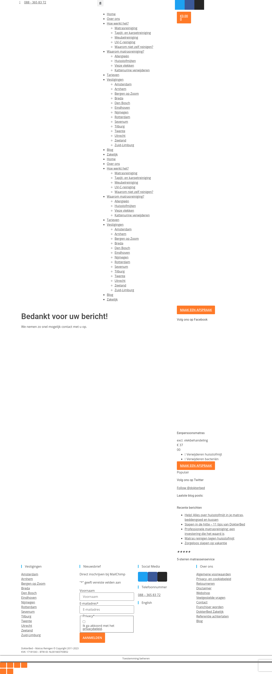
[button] (100, 3)
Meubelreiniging (126, 37)
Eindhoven (122, 107)
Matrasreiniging (126, 28)
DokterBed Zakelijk (210, 611)
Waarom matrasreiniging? (125, 51)
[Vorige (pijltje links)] (3, 671)
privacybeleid (92, 629)
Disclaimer (203, 588)
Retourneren (205, 583)
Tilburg (120, 126)
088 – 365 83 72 (149, 595)
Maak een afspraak (196, 465)
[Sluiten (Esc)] (24, 665)
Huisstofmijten (125, 61)
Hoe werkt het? (118, 23)
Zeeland (120, 140)
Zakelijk (112, 154)
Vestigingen (115, 79)
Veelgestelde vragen (210, 597)
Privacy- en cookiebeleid (213, 579)
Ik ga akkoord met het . (98, 627)
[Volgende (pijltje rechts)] (10, 671)
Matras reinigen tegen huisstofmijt (209, 538)
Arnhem (120, 89)
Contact (201, 602)
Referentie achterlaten (212, 616)
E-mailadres (89, 603)
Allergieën (122, 56)
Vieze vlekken (124, 65)
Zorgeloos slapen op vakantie (206, 543)
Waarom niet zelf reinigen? (134, 47)
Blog (110, 150)
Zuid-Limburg (124, 145)
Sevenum (121, 121)
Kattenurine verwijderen (132, 70)
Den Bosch (122, 103)
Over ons (113, 19)
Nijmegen (121, 112)
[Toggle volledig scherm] (10, 665)
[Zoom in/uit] (3, 665)
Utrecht (120, 136)
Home (111, 14)
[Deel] (17, 665)
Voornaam (87, 590)
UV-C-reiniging (125, 42)
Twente (120, 131)
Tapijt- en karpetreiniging (133, 33)
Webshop (203, 593)
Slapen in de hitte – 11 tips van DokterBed (215, 524)
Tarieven (113, 75)
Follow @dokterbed (191, 488)
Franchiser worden (209, 607)
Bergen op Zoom (127, 93)
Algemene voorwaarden (213, 574)
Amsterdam (123, 84)
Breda (119, 98)
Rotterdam (122, 117)
